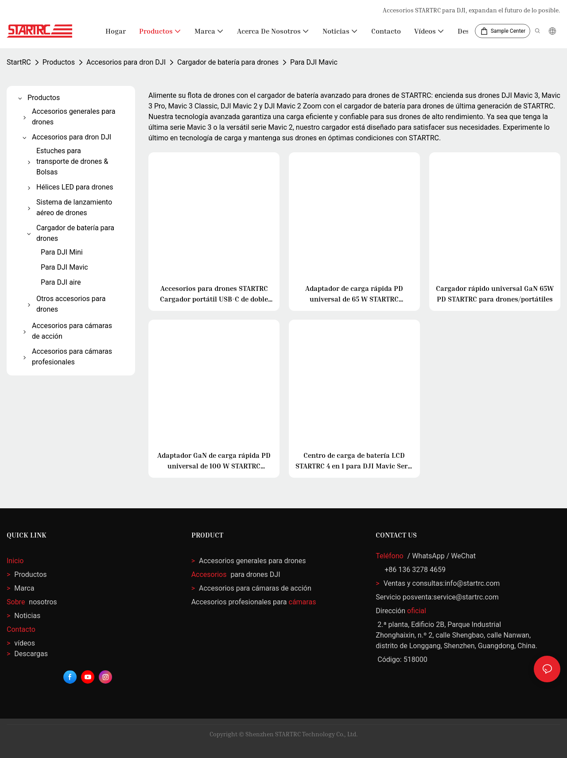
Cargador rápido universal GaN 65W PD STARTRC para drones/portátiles (495, 293)
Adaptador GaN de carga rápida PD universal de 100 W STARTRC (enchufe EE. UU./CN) (214, 461)
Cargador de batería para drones (228, 62)
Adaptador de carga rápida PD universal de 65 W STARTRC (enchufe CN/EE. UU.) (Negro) (354, 294)
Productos (59, 62)
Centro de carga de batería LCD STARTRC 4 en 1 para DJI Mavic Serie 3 (354, 461)
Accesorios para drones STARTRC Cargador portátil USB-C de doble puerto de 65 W (214, 294)
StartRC (19, 62)
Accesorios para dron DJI (126, 62)
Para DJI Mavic (314, 62)
